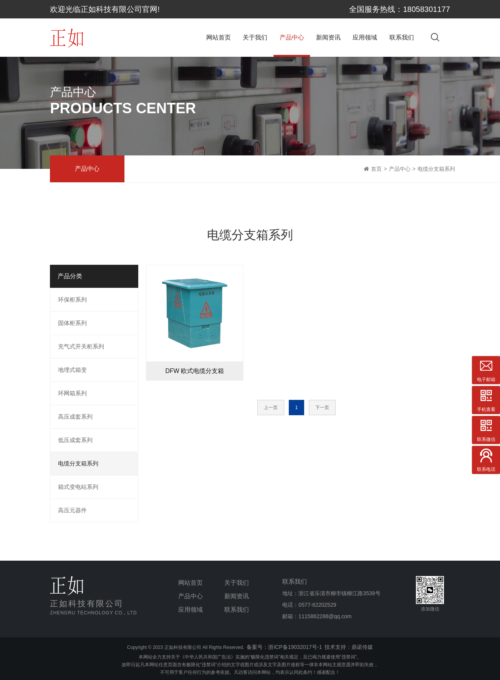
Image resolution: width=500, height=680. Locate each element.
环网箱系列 (72, 393)
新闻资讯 (328, 37)
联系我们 (401, 37)
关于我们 (255, 37)
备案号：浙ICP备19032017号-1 (284, 647)
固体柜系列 (72, 323)
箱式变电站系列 (78, 487)
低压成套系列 (75, 440)
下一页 (322, 407)
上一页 (271, 407)
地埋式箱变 (72, 369)
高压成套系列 (75, 416)
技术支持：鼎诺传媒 (349, 647)
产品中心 (292, 37)
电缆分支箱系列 (436, 169)
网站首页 (218, 37)
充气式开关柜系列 (81, 346)
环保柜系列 (72, 299)
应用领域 (365, 37)
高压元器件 (72, 510)
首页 (376, 169)
